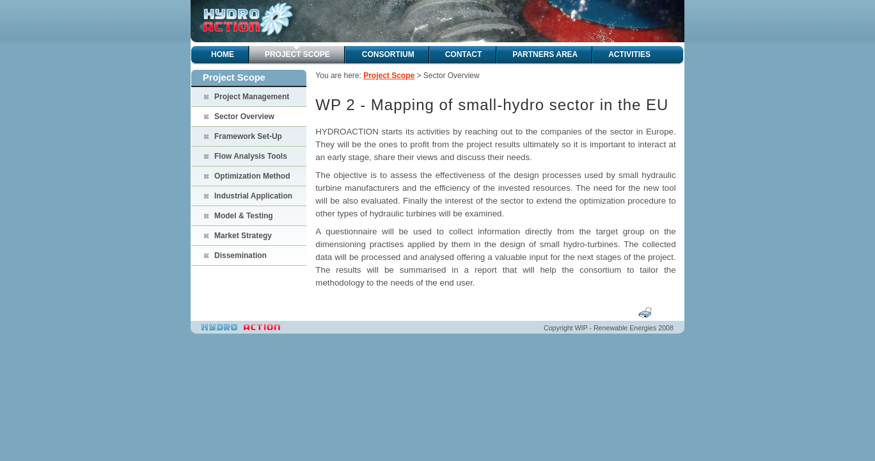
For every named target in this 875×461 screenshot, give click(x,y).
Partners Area (545, 54)
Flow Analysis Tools (250, 156)
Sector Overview (244, 116)
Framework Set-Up (248, 136)
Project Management (251, 96)
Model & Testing (243, 215)
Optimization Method (252, 176)
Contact (463, 54)
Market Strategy (243, 235)
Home (222, 54)
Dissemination (240, 255)
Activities (629, 54)
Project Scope (297, 54)
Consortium (388, 54)
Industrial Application (253, 195)
